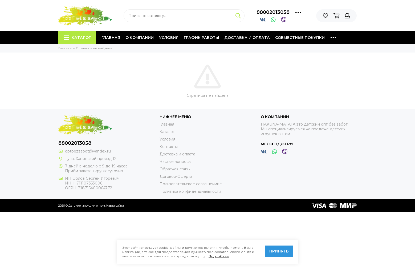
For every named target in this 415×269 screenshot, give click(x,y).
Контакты (169, 146)
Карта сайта (115, 205)
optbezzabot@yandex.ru (88, 151)
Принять (279, 251)
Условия (168, 37)
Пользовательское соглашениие (191, 184)
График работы (201, 37)
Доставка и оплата (247, 37)
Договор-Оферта (176, 176)
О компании (139, 37)
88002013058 (273, 12)
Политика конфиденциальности (190, 191)
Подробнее (219, 256)
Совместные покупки (300, 37)
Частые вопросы (175, 161)
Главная (110, 37)
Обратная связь (175, 169)
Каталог (77, 37)
